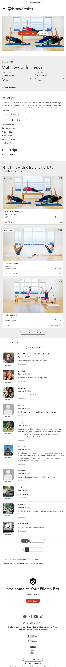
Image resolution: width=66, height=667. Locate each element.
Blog (32, 623)
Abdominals (7, 143)
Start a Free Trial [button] (27, 33)
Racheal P (21, 388)
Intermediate (9, 125)
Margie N (21, 504)
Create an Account (22, 563)
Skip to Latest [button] (34, 347)
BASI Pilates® (8, 135)
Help (25, 623)
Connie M (21, 446)
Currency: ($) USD (33, 659)
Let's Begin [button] (33, 601)
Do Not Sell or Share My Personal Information (32, 629)
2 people (21, 490)
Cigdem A (21, 470)
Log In (11, 563)
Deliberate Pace (9, 128)
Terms (29, 627)
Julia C (20, 487)
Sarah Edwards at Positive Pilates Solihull (33, 354)
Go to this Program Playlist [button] (33, 333)
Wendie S (21, 371)
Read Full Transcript (9, 155)
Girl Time (38, 105)
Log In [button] (43, 33)
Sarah (4, 108)
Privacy (23, 627)
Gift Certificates (13, 627)
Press (40, 623)
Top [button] (25, 541)
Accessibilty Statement (33, 663)
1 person (21, 357)
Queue (39, 80)
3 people (21, 425)
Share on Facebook (9, 87)
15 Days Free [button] (34, 3)
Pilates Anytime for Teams (48, 627)
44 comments (42, 75)
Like (6, 80)
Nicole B (21, 405)
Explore (35, 627)
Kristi (51, 105)
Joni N (20, 422)
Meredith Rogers (8, 75)
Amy (55, 105)
